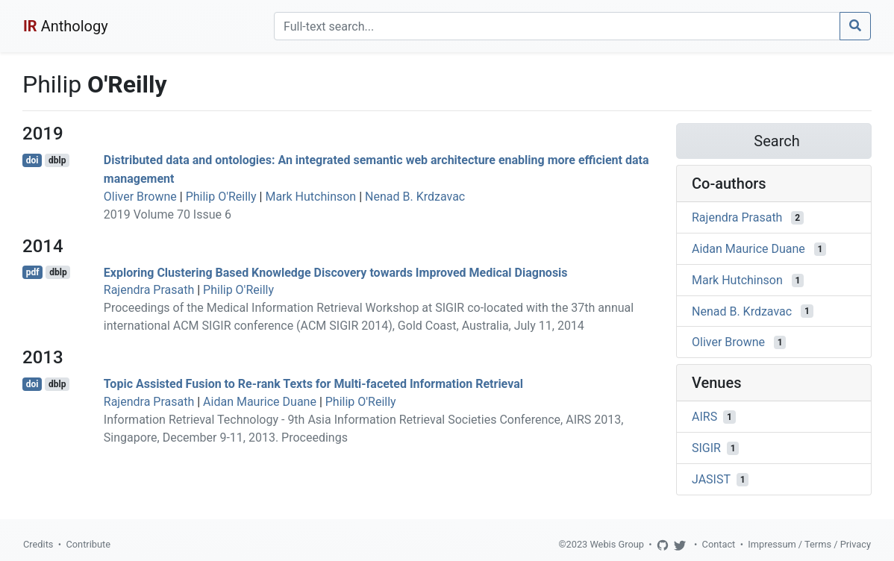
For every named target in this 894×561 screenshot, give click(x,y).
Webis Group (617, 544)
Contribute (88, 544)
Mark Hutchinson (310, 196)
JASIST (711, 479)
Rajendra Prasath (149, 290)
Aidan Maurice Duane (259, 402)
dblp (57, 160)
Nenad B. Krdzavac (415, 196)
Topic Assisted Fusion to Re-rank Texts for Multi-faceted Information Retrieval (313, 384)
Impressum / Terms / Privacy (809, 544)
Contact (719, 544)
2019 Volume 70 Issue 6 (167, 214)
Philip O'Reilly (221, 196)
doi (32, 160)
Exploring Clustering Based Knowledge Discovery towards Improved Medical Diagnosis (336, 272)
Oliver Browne (140, 196)
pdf (33, 272)
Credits (38, 544)
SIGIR (706, 448)
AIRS (704, 417)
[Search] (557, 26)
